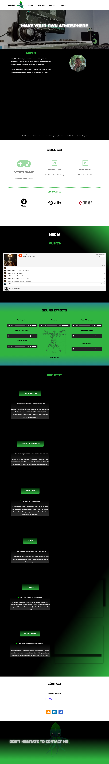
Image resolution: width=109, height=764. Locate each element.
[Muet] (30, 325)
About (30, 5)
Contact (62, 5)
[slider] (20, 325)
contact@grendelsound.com (54, 699)
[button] (10, 203)
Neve (8, 761)
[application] (22, 325)
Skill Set (41, 5)
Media (51, 5)
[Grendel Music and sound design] (15, 5)
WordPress (25, 761)
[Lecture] (9, 325)
